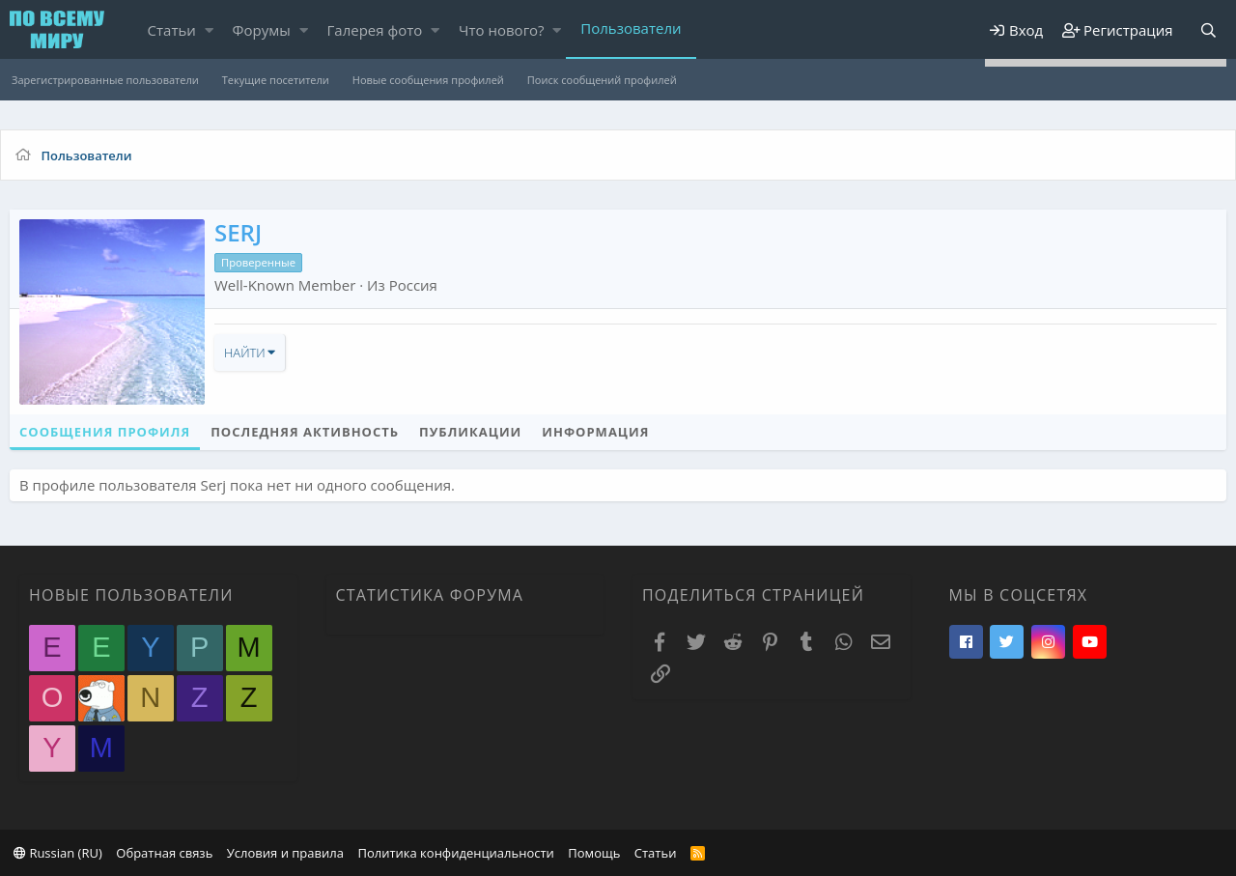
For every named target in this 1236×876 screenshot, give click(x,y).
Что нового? (502, 30)
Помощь (594, 853)
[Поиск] (1208, 30)
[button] (209, 30)
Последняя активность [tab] (305, 431)
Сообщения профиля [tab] (104, 431)
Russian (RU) (58, 853)
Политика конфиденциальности (455, 853)
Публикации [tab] (470, 431)
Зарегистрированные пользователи (105, 79)
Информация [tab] (595, 431)
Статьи (172, 30)
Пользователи (630, 28)
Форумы (262, 30)
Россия (413, 285)
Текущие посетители (275, 79)
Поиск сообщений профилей (602, 79)
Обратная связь (164, 853)
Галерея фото (375, 30)
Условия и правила (285, 853)
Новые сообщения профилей (428, 79)
